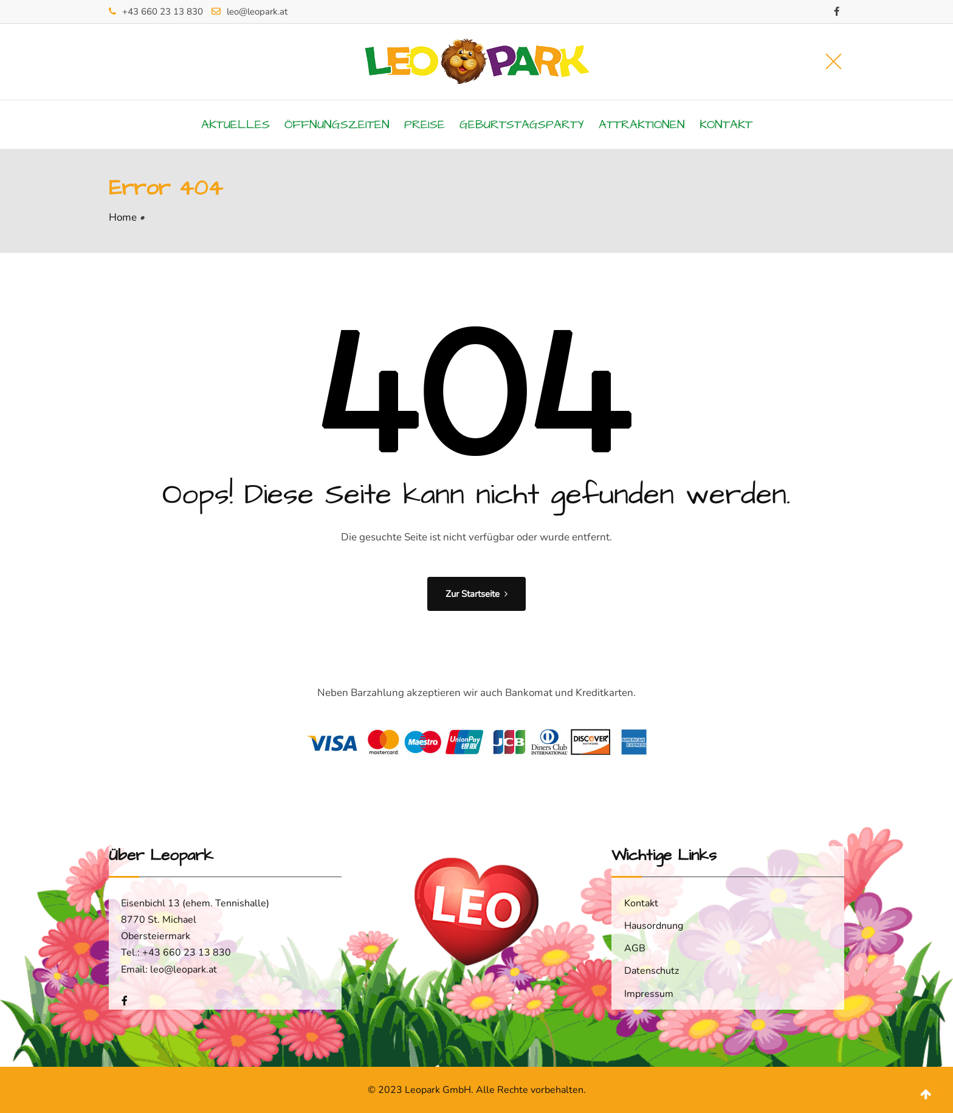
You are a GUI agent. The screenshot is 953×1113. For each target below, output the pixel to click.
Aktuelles (235, 124)
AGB (634, 948)
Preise (424, 124)
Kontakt (726, 124)
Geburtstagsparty (521, 124)
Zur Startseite (476, 594)
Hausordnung (653, 925)
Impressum (648, 994)
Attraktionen (642, 124)
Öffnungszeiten (337, 124)
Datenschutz (651, 970)
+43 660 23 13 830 (162, 11)
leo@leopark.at (257, 11)
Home (123, 217)
